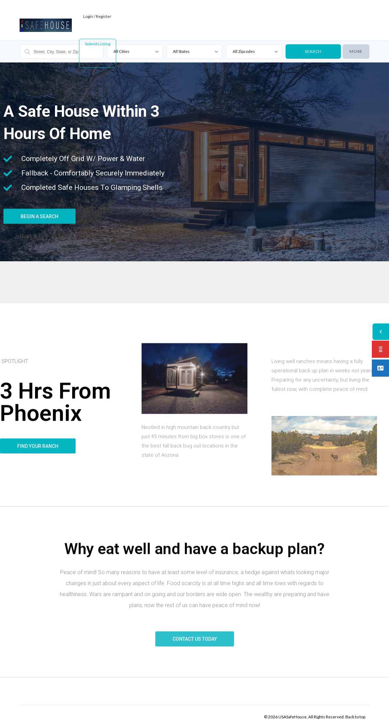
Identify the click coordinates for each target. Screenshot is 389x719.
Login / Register (99, 6)
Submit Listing (97, 34)
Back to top (355, 707)
